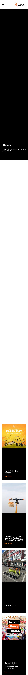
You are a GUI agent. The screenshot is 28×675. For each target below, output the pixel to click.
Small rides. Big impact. (11, 472)
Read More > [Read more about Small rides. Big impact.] (8, 476)
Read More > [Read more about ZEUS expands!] (8, 609)
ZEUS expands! (10, 605)
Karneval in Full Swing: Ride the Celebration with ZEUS (11, 666)
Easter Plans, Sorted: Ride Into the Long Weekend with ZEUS (13, 538)
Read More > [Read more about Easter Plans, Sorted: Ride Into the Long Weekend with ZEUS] (8, 543)
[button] (2, 4)
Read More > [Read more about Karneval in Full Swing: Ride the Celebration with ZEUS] (8, 672)
